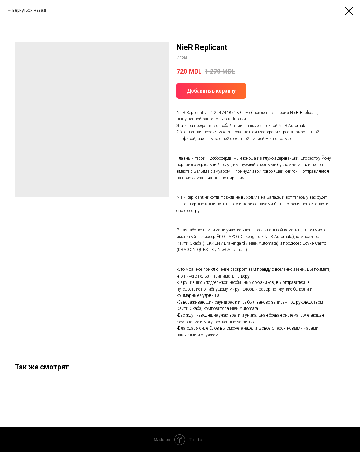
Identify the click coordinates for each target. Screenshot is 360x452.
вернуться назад (29, 10)
